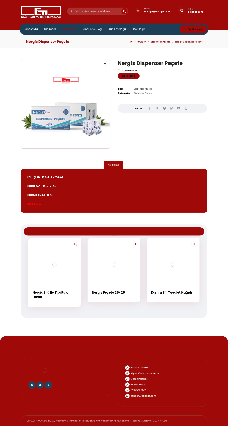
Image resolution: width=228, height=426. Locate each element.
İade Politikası (135, 384)
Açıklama (113, 165)
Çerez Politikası (136, 379)
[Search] (123, 11)
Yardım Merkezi (136, 367)
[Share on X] (157, 108)
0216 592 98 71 (135, 390)
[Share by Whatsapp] (171, 108)
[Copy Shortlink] (186, 108)
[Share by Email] (179, 108)
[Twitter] (40, 385)
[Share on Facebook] (150, 108)
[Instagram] (48, 385)
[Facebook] (32, 385)
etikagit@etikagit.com (140, 396)
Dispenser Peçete (143, 88)
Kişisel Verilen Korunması (142, 373)
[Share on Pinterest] (164, 108)
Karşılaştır (128, 76)
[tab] (113, 165)
